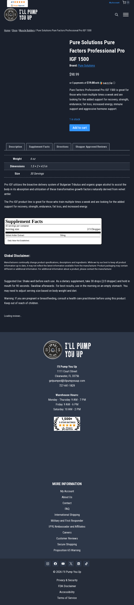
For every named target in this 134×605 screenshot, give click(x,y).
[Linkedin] (79, 564)
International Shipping (67, 514)
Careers (67, 532)
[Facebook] (55, 564)
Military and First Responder (67, 520)
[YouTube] (63, 564)
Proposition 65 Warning (67, 550)
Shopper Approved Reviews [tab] (91, 146)
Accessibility (67, 592)
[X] (71, 564)
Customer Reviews (67, 538)
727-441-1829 (67, 385)
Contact (67, 503)
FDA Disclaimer (67, 586)
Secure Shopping (67, 544)
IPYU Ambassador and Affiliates (67, 526)
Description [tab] (15, 146)
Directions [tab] (62, 146)
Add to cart (80, 127)
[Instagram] (48, 564)
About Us (67, 497)
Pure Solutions (86, 65)
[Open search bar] (116, 14)
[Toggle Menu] (126, 14)
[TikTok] (86, 564)
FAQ (67, 508)
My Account (115, 3)
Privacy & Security (67, 580)
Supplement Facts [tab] (39, 146)
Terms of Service (67, 597)
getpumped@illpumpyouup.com (67, 380)
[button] (99, 82)
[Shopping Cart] (126, 2)
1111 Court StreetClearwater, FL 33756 (67, 371)
